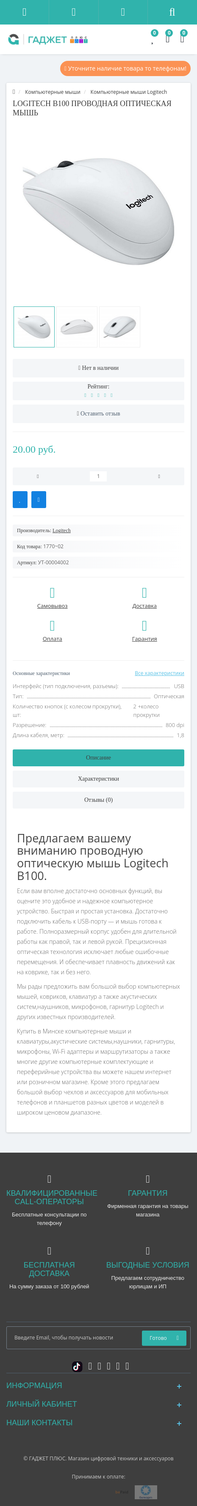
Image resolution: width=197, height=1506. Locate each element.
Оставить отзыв (100, 413)
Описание (98, 757)
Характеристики (98, 779)
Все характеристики (159, 673)
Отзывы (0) (98, 800)
